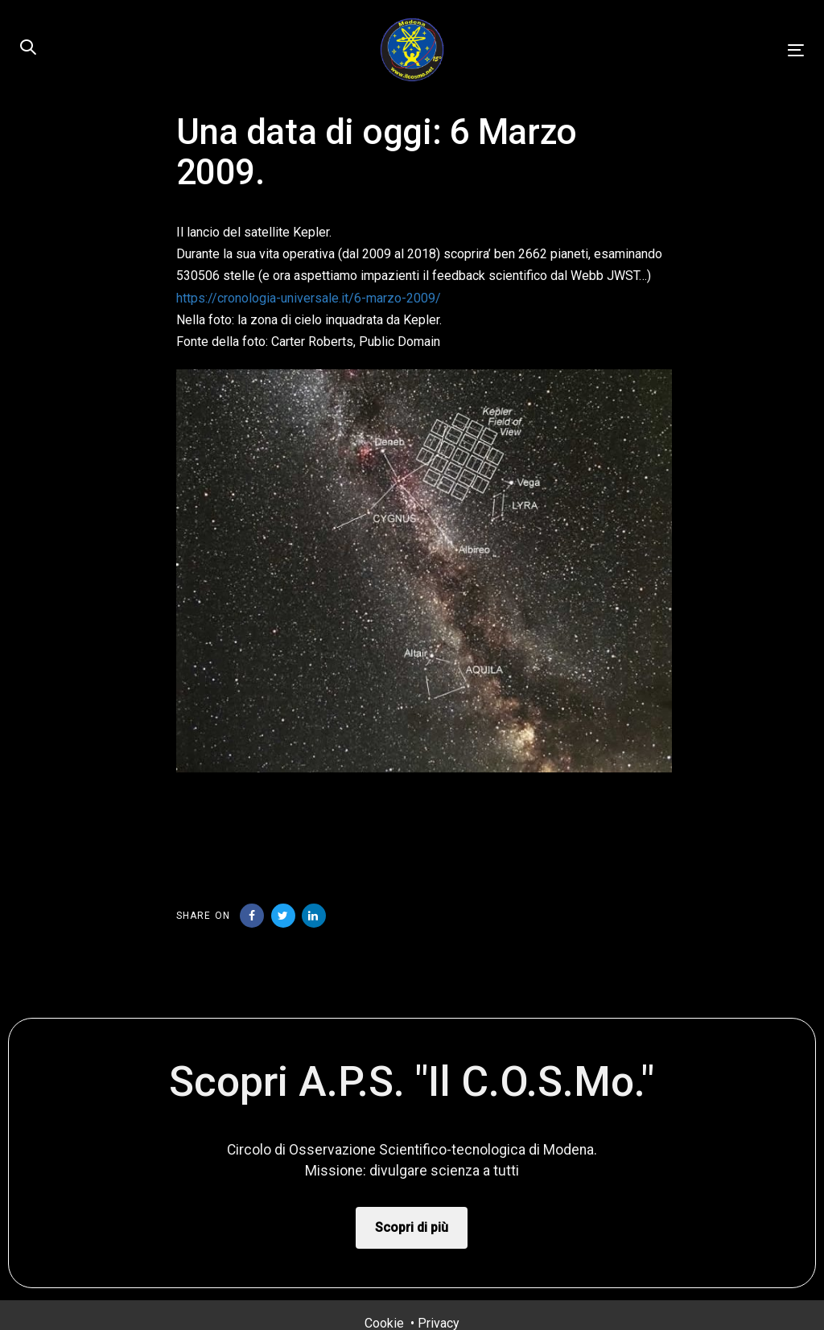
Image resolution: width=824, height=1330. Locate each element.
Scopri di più (411, 1227)
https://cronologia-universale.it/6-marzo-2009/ (308, 298)
